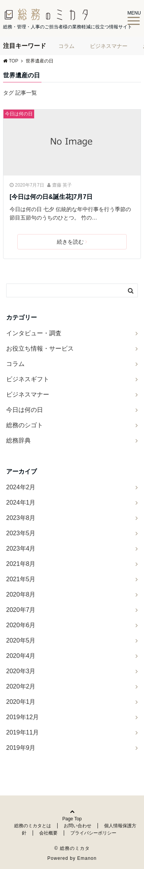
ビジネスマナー (108, 46)
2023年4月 (21, 548)
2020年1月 (21, 701)
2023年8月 (21, 518)
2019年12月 (22, 717)
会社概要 (48, 833)
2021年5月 (21, 579)
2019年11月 (22, 732)
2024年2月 (21, 487)
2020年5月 (21, 640)
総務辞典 (18, 440)
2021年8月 (21, 564)
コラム (66, 46)
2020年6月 (21, 625)
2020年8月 (21, 594)
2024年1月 (21, 502)
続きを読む (72, 242)
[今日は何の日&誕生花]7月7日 (51, 196)
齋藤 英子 (62, 185)
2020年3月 (21, 671)
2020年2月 (21, 686)
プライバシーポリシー (93, 833)
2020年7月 (21, 610)
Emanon (87, 858)
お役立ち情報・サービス (40, 348)
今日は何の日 (19, 113)
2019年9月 (21, 747)
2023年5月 (21, 533)
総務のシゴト (24, 425)
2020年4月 (21, 656)
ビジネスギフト (27, 379)
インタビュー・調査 (33, 333)
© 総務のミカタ (71, 848)
